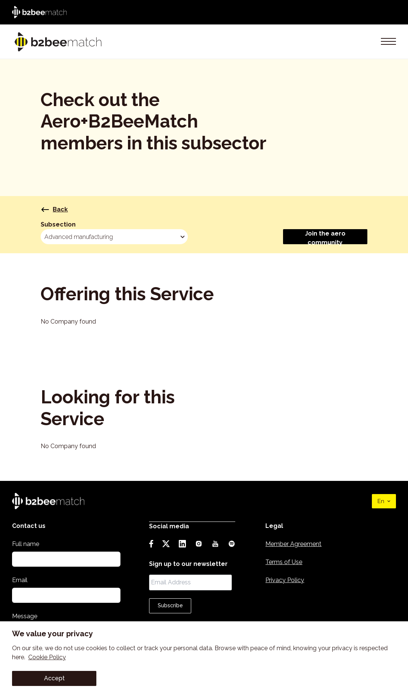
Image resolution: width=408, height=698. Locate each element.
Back (54, 209)
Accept (54, 678)
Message (24, 616)
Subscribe (171, 605)
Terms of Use (286, 562)
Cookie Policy (47, 657)
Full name (25, 543)
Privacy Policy (287, 580)
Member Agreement (296, 543)
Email (19, 580)
